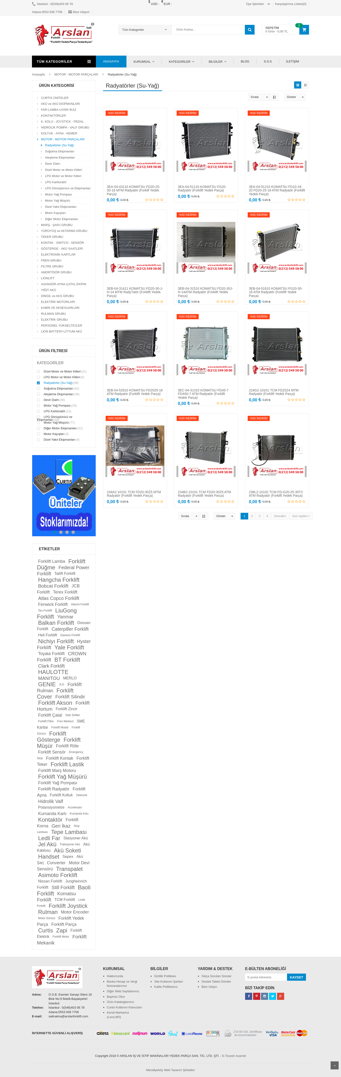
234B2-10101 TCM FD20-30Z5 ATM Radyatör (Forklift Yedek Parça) (204, 493)
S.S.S (268, 61)
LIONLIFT (47, 278)
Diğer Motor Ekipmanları (61, 219)
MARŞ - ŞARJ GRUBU (56, 225)
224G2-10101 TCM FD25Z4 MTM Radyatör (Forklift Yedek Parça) (274, 392)
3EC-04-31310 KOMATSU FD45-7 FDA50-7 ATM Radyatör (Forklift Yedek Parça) (203, 393)
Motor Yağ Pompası (58, 194)
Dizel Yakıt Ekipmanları (60, 206)
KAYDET (296, 977)
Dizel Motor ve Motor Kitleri (63, 170)
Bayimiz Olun (116, 996)
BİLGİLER (216, 61)
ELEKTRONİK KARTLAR (58, 254)
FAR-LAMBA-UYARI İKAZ (58, 109)
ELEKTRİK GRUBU (54, 319)
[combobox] (145, 29)
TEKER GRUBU (52, 237)
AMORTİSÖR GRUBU (56, 272)
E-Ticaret (228, 1056)
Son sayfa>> (301, 516)
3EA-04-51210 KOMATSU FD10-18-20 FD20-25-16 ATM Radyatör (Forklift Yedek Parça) (277, 190)
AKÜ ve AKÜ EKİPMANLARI (60, 104)
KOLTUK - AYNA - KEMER (59, 133)
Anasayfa (38, 74)
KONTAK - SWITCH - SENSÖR (62, 242)
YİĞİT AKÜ (48, 290)
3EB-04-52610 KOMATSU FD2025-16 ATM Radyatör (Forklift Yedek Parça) (135, 392)
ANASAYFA (111, 61)
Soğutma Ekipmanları (59, 151)
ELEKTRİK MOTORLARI (58, 302)
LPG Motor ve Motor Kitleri (63, 176)
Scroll (335, 1065)
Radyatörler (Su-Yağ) (59, 145)
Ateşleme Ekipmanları (60, 157)
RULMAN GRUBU (53, 313)
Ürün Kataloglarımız (120, 1002)
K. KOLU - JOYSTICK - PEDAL (62, 121)
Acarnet (240, 1056)
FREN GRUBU (51, 260)
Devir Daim (52, 163)
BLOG (245, 61)
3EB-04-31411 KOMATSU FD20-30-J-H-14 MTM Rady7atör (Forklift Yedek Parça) (135, 292)
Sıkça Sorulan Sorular (216, 976)
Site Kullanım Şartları (168, 981)
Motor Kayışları (55, 213)
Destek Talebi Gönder (216, 981)
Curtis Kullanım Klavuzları (124, 1007)
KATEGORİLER (180, 61)
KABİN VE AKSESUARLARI (60, 308)
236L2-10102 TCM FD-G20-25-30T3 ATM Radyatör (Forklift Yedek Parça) (276, 493)
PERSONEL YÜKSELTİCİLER (61, 325)
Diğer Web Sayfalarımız (123, 991)
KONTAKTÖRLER (53, 115)
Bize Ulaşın (209, 986)
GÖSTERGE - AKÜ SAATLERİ (62, 248)
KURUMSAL (142, 61)
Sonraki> (280, 516)
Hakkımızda (115, 976)
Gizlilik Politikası (165, 976)
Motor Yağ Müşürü (57, 200)
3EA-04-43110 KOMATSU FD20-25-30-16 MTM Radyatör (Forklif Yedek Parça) (133, 190)
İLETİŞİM (292, 61)
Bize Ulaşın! (79, 12)
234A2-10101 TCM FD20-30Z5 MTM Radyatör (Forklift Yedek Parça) (134, 493)
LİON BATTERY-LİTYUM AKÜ (61, 331)
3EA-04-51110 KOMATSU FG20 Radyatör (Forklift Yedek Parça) (201, 188)
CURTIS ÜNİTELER (54, 98)
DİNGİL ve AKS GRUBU (57, 296)
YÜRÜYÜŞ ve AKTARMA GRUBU (64, 231)
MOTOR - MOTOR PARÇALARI (76, 74)
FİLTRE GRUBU (52, 266)
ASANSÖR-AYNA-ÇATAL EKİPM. (64, 284)
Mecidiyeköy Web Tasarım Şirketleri (170, 1070)
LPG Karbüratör (56, 182)
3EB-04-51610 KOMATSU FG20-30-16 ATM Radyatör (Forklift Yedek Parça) (275, 292)
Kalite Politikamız (166, 986)
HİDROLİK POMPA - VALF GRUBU (65, 127)
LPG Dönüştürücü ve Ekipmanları (68, 188)
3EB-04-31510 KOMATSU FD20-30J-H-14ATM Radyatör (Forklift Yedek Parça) (205, 292)
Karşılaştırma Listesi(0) (290, 4)
